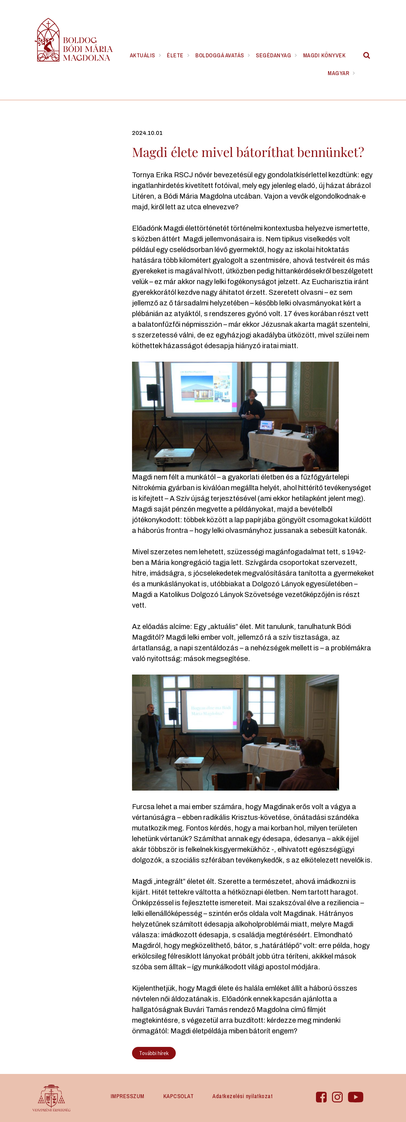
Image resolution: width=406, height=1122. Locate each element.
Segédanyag (273, 55)
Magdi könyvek (324, 55)
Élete (175, 55)
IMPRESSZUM (127, 1096)
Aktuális (142, 55)
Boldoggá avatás (219, 55)
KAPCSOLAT (178, 1096)
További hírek (154, 1053)
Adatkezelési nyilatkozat (242, 1096)
